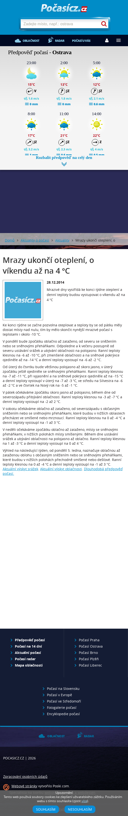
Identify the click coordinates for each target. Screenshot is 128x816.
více (84, 801)
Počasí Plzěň (89, 659)
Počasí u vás (81, 41)
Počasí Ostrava (91, 646)
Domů (10, 240)
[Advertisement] (64, 197)
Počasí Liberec (90, 665)
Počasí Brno (88, 652)
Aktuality (62, 240)
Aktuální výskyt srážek (20, 469)
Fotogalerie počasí (61, 707)
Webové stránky (24, 786)
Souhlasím (45, 809)
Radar (59, 41)
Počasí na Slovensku (63, 688)
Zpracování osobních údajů (25, 776)
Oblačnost (31, 41)
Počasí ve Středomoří (64, 701)
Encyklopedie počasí (63, 714)
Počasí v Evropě (59, 695)
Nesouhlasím (80, 809)
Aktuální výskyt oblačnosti (61, 469)
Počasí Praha (89, 640)
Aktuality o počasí (35, 240)
